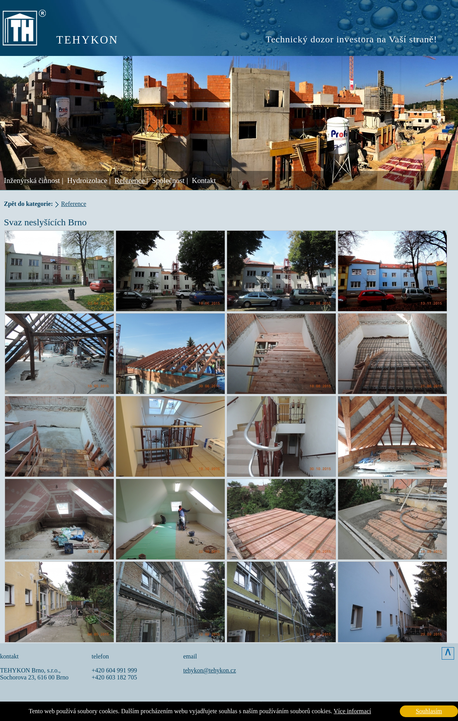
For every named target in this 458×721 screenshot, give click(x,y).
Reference (73, 203)
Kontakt (204, 180)
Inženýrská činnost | (33, 180)
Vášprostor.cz (193, 702)
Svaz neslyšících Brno (45, 222)
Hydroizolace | (89, 180)
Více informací (352, 711)
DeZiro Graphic (296, 702)
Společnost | (170, 180)
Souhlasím (429, 711)
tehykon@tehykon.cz (209, 670)
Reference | (131, 180)
